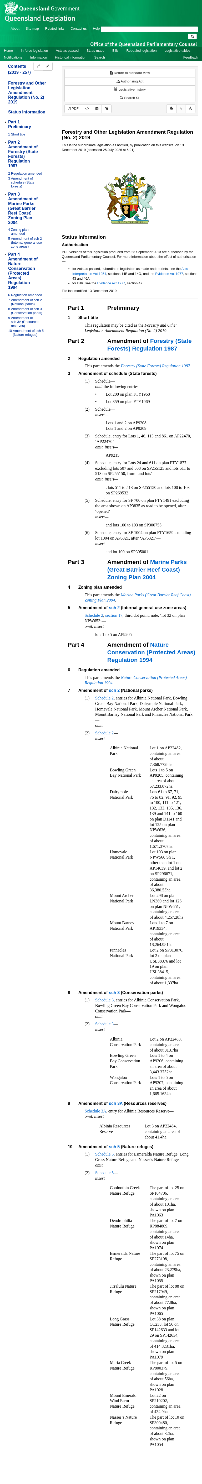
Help (96, 28)
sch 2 (114, 607)
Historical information (70, 57)
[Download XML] (87, 108)
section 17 (113, 615)
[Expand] (38, 66)
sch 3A (116, 1103)
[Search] (149, 29)
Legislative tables (177, 51)
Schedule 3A (95, 1111)
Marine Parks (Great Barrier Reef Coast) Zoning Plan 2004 (147, 570)
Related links (54, 28)
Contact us (78, 28)
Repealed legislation (141, 51)
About (15, 28)
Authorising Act (130, 81)
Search (99, 57)
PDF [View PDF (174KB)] (73, 109)
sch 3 (114, 992)
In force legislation (34, 51)
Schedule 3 (104, 1000)
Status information (26, 112)
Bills (115, 51)
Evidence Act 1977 (169, 274)
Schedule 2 (94, 615)
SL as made (95, 51)
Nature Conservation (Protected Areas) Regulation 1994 (151, 652)
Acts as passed (67, 51)
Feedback (190, 57)
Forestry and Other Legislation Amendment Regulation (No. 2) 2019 (27, 92)
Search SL (130, 98)
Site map (32, 28)
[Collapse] (48, 66)
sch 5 (114, 1147)
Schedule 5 (104, 1154)
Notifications (13, 57)
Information (38, 57)
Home (8, 51)
